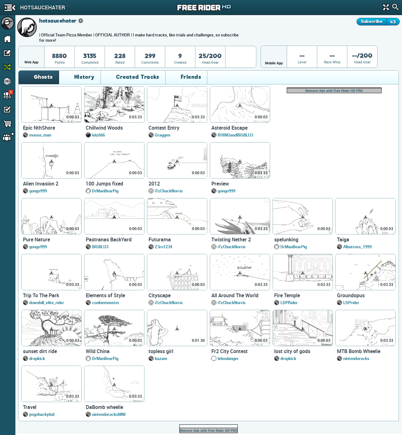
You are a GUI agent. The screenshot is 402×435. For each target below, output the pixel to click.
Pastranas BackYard (109, 239)
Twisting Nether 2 (231, 239)
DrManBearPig (105, 190)
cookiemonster (105, 302)
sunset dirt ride (40, 351)
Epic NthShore (39, 127)
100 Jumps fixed (104, 183)
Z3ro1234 (163, 246)
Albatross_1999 (357, 246)
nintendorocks (356, 358)
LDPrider (351, 302)
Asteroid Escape (229, 127)
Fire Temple (287, 295)
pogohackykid (41, 414)
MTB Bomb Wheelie (358, 351)
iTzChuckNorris (169, 190)
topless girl (161, 351)
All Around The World (234, 295)
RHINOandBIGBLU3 (235, 134)
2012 (154, 183)
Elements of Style (105, 295)
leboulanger (228, 358)
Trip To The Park (41, 295)
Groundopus (351, 295)
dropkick (37, 358)
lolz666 (98, 134)
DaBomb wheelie (104, 407)
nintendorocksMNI (109, 414)
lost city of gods (292, 351)
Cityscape (160, 295)
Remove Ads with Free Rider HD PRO (334, 90)
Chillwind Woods (104, 127)
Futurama (160, 239)
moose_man (40, 134)
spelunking (286, 239)
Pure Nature (36, 239)
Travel (29, 407)
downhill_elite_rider (46, 302)
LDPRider (289, 302)
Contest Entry (164, 127)
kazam (161, 358)
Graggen (162, 134)
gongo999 (38, 190)
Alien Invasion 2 (40, 183)
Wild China (98, 351)
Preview (220, 183)
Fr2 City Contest (229, 351)
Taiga (343, 239)
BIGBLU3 (100, 246)
